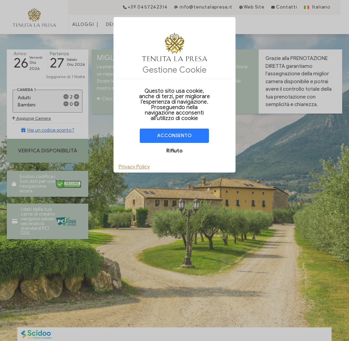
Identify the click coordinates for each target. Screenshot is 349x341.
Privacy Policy (134, 167)
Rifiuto (174, 151)
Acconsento (174, 135)
